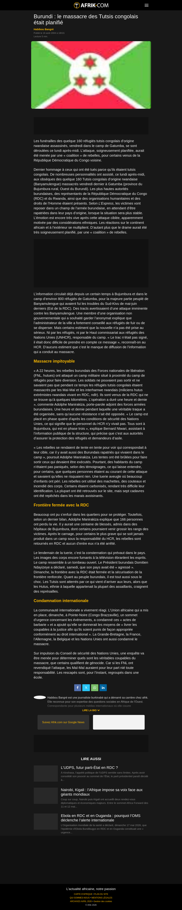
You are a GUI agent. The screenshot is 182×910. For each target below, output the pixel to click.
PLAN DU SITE (101, 894)
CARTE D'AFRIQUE (83, 894)
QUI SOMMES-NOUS (80, 898)
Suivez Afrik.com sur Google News (63, 722)
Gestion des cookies (102, 901)
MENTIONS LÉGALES (102, 898)
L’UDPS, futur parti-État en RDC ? (89, 767)
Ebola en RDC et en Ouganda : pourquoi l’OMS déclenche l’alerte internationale (101, 818)
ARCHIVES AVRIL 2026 (81, 901)
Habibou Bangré (44, 29)
